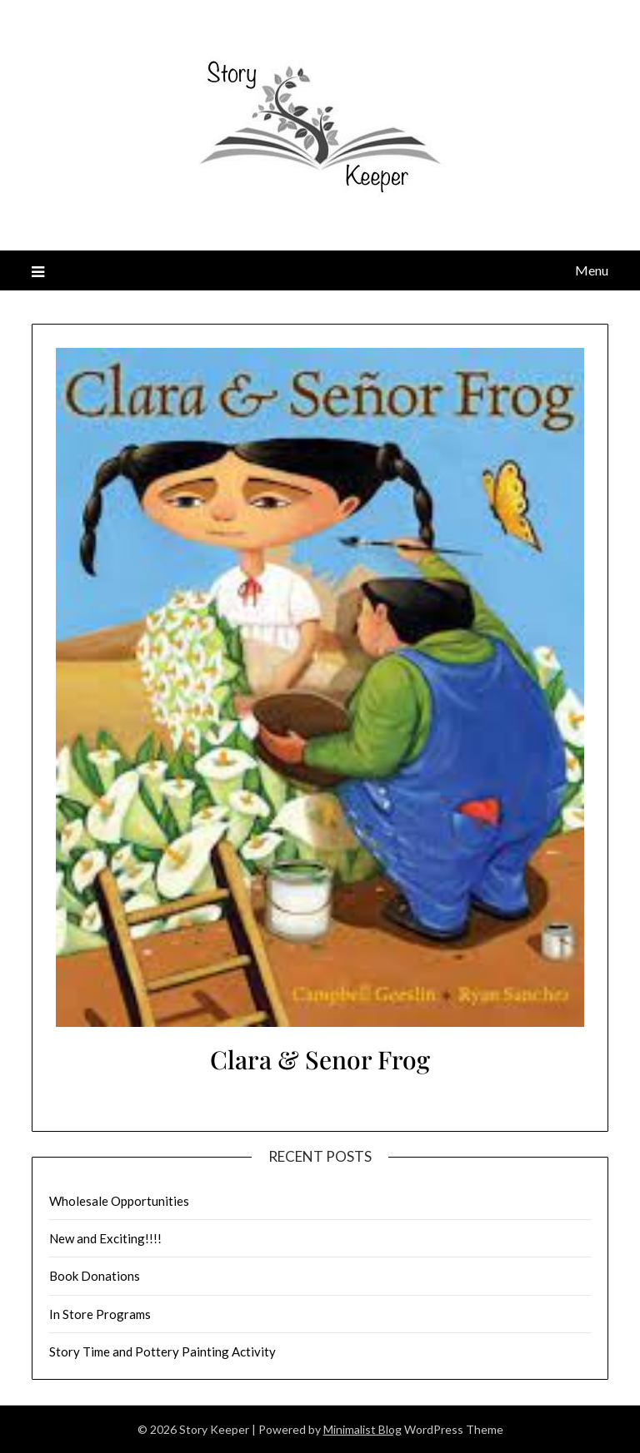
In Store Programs (100, 1314)
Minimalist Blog (362, 1429)
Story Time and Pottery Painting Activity (162, 1351)
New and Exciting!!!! (105, 1238)
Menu (591, 270)
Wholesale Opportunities (119, 1200)
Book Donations (94, 1275)
